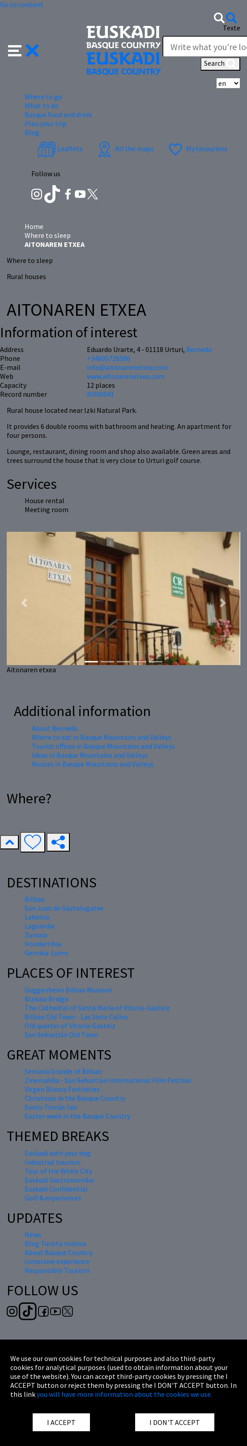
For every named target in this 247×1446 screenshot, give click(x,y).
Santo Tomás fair (51, 1107)
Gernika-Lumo (46, 952)
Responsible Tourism (57, 1270)
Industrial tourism (53, 1162)
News (33, 1234)
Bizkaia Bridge (46, 998)
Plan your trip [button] (46, 123)
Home (34, 226)
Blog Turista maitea (55, 1243)
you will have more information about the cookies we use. (124, 1394)
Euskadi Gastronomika (59, 1179)
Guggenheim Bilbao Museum (68, 989)
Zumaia (36, 934)
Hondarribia (43, 943)
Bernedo (199, 349)
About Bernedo (55, 728)
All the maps (124, 148)
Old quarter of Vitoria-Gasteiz (70, 1025)
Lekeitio (37, 916)
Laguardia (40, 925)
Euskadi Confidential (56, 1188)
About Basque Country (59, 1252)
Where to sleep (48, 235)
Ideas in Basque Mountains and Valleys (90, 755)
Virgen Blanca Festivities (62, 1089)
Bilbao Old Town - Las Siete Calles (76, 1016)
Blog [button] (32, 132)
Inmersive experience (57, 1261)
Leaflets (60, 148)
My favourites (196, 148)
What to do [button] (42, 105)
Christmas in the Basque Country (75, 1098)
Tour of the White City (58, 1170)
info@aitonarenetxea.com (127, 367)
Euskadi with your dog (58, 1153)
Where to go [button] (43, 96)
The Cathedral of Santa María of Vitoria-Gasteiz (97, 1007)
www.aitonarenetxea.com (126, 376)
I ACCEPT (61, 1422)
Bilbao (35, 899)
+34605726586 (108, 358)
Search (220, 64)
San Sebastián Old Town (61, 1034)
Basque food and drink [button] (58, 114)
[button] (23, 49)
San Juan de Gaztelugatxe (64, 907)
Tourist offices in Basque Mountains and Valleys (103, 746)
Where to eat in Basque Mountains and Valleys (101, 737)
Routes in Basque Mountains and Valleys (92, 763)
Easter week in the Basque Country (77, 1115)
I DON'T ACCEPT (174, 1422)
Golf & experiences (53, 1197)
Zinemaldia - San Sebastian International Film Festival (108, 1080)
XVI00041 (100, 394)
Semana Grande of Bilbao (63, 1071)
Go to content (21, 4)
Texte (231, 27)
